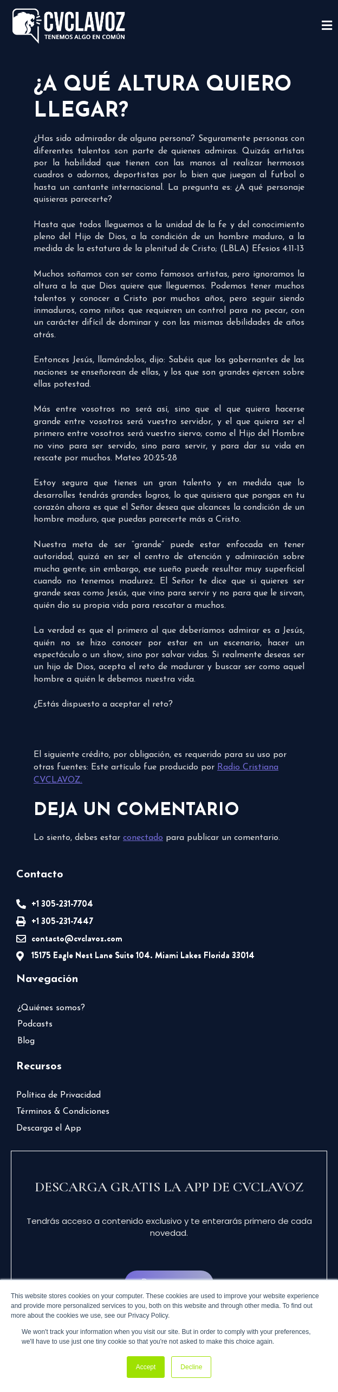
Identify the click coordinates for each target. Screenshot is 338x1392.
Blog (26, 1041)
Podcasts (35, 1024)
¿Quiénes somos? (51, 1008)
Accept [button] (146, 1367)
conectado (143, 837)
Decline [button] (191, 1367)
